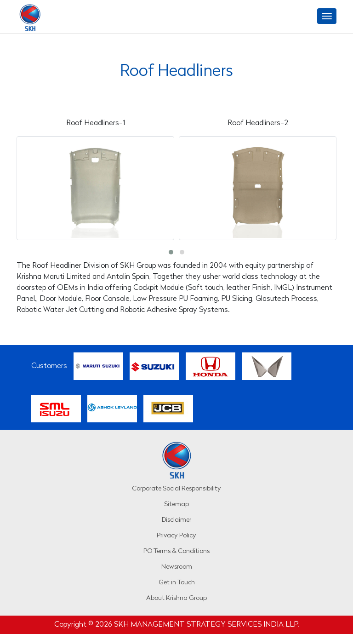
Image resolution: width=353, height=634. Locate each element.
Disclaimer (176, 520)
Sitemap (176, 504)
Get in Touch (177, 582)
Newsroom (176, 567)
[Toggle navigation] (326, 16)
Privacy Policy (176, 535)
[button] (170, 252)
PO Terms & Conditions (176, 551)
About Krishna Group (176, 598)
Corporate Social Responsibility (176, 488)
